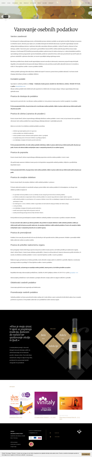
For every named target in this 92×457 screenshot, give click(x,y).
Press (39, 3)
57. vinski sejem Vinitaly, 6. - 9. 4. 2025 (45, 417)
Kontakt (51, 3)
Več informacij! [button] (29, 455)
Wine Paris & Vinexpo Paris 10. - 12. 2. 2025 (69, 418)
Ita (86, 3)
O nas (8, 3)
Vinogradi (15, 3)
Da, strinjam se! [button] (85, 454)
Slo (83, 3)
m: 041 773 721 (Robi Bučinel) (35, 430)
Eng (89, 3)
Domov (3, 3)
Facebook (54, 433)
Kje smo (45, 3)
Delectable (55, 436)
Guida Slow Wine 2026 (16, 417)
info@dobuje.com (20, 86)
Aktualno (33, 3)
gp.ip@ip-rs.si (74, 272)
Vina (21, 3)
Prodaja (26, 3)
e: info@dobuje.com (33, 432)
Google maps (13, 446)
